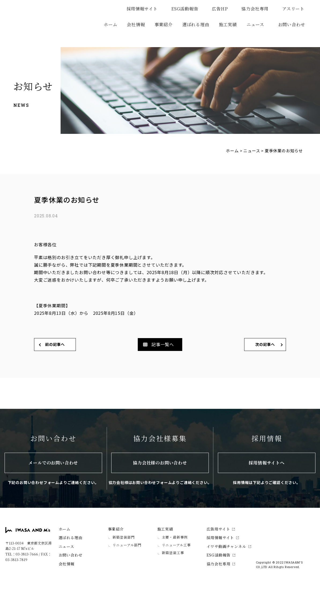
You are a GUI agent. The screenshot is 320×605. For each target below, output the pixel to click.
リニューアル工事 (176, 544)
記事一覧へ (162, 344)
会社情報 (136, 24)
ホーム (110, 24)
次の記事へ (265, 344)
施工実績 (165, 529)
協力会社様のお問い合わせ (160, 463)
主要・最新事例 (175, 537)
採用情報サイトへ (266, 463)
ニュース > (253, 150)
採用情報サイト (144, 9)
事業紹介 (116, 529)
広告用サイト (221, 529)
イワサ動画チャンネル (229, 546)
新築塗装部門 (124, 537)
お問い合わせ (291, 24)
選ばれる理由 (195, 24)
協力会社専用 (257, 9)
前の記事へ (55, 344)
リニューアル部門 (127, 544)
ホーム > (234, 150)
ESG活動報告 (187, 9)
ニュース (255, 24)
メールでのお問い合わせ (53, 463)
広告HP (222, 9)
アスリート (295, 9)
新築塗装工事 (173, 552)
